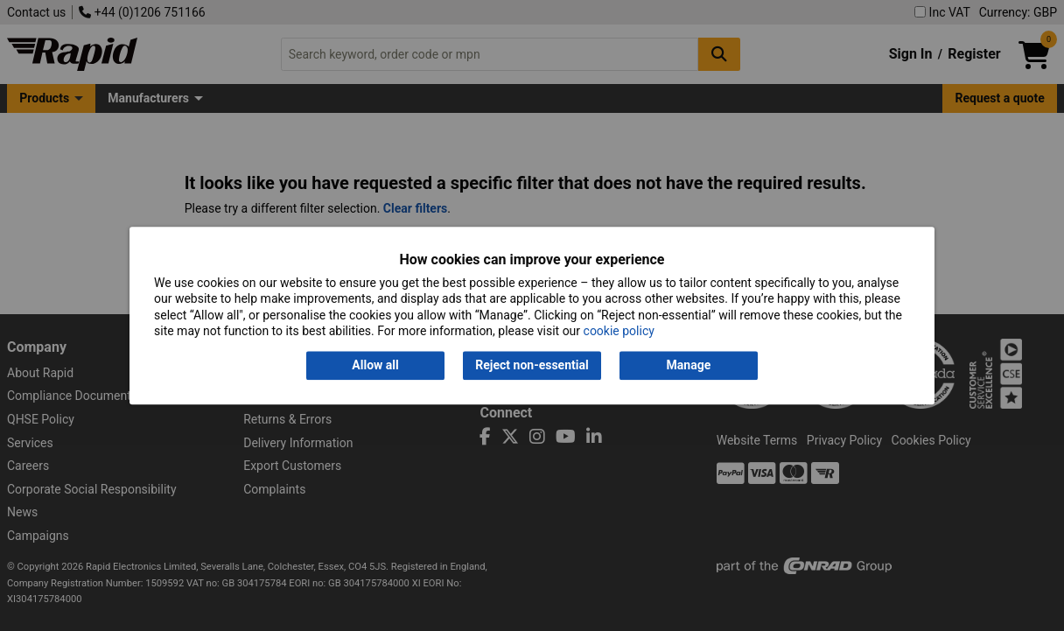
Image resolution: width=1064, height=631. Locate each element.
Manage (689, 366)
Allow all (375, 366)
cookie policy (619, 331)
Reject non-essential (531, 366)
